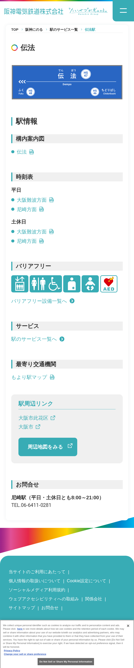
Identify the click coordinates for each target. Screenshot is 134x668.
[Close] (128, 628)
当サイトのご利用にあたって (37, 571)
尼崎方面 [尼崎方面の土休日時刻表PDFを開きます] (30, 241)
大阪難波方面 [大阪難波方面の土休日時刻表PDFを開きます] (35, 232)
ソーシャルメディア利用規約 (37, 589)
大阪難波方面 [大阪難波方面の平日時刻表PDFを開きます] (35, 200)
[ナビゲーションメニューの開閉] (123, 10)
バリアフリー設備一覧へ (42, 301)
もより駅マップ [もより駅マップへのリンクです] (33, 377)
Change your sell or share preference (25, 656)
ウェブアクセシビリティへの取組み (44, 598)
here (20, 631)
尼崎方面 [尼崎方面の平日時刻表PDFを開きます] (30, 209)
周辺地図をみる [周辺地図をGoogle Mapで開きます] (50, 446)
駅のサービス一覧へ (37, 339)
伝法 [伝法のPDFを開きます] (25, 152)
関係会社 (93, 598)
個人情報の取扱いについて (35, 580)
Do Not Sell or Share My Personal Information (65, 664)
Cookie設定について (86, 580)
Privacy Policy (12, 653)
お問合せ (50, 607)
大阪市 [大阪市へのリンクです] (29, 427)
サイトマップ (22, 607)
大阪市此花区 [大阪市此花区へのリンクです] (36, 418)
